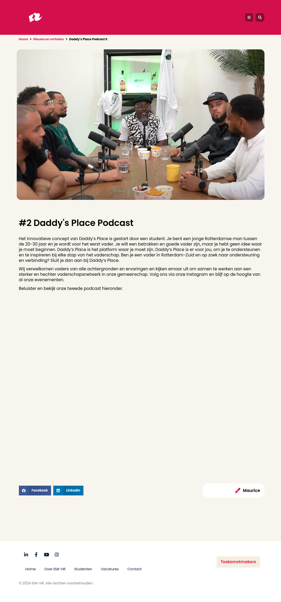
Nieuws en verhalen (48, 39)
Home (23, 39)
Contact (134, 569)
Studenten (83, 569)
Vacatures (110, 569)
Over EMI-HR (54, 569)
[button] (249, 17)
